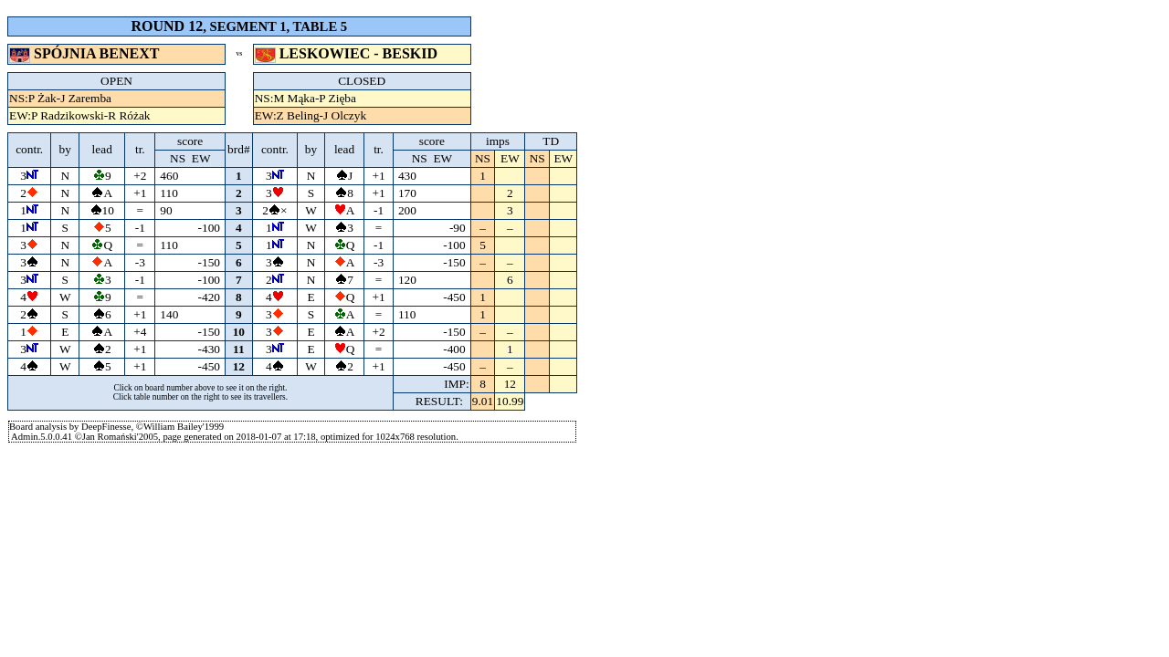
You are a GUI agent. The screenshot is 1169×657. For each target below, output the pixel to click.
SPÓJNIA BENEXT (86, 53)
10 (238, 332)
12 (238, 366)
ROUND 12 (167, 26)
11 (238, 349)
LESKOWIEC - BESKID (348, 53)
